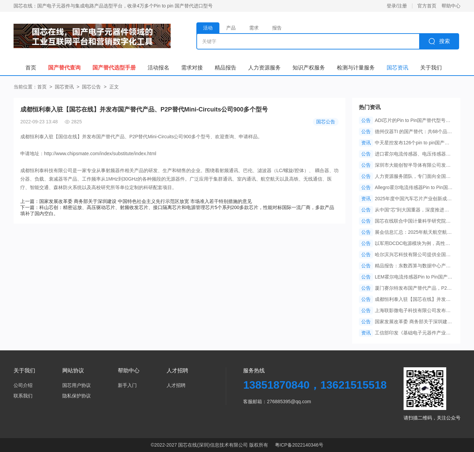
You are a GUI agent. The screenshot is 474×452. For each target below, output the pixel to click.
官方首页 (426, 5)
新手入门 (127, 385)
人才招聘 (176, 385)
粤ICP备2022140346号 (299, 445)
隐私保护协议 (76, 395)
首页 (42, 86)
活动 (208, 27)
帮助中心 (450, 5)
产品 (231, 27)
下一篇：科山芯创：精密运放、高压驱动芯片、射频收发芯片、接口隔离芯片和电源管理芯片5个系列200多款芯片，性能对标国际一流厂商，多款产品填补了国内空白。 (177, 210)
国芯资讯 (64, 86)
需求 (254, 27)
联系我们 (23, 395)
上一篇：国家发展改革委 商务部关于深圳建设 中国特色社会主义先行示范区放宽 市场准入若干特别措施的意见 (136, 201)
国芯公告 (91, 86)
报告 (277, 27)
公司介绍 (23, 385)
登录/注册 (397, 5)
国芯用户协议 (76, 385)
